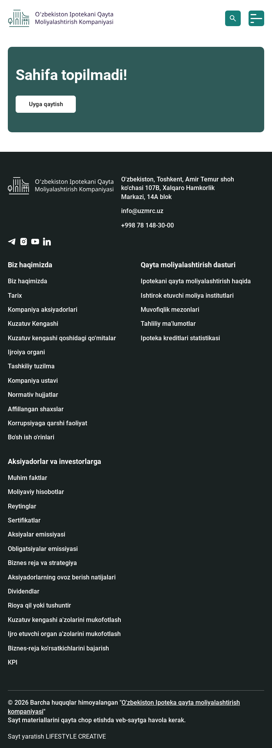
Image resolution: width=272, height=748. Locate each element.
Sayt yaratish (57, 736)
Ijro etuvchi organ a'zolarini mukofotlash (64, 634)
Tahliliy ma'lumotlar (168, 323)
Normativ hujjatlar (33, 394)
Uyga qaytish (46, 104)
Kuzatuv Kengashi (33, 323)
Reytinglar (22, 506)
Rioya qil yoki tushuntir (39, 605)
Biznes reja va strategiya (42, 563)
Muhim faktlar (27, 477)
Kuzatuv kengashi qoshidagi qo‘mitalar (62, 338)
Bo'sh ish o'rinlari (31, 437)
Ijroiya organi (26, 352)
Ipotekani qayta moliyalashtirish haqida (196, 281)
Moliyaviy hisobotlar (36, 492)
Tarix (15, 295)
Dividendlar (23, 591)
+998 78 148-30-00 (147, 225)
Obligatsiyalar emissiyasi (43, 549)
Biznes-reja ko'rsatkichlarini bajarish (58, 648)
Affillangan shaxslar (36, 409)
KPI (13, 662)
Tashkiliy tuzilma (31, 366)
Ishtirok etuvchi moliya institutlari (187, 295)
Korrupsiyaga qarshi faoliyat (47, 423)
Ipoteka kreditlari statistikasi (180, 338)
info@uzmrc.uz (142, 211)
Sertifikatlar (24, 520)
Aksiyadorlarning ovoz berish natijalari (62, 577)
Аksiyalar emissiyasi (36, 534)
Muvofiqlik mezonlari (170, 309)
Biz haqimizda (27, 281)
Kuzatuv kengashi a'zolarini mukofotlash (64, 620)
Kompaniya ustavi (33, 380)
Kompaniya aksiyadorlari (42, 309)
